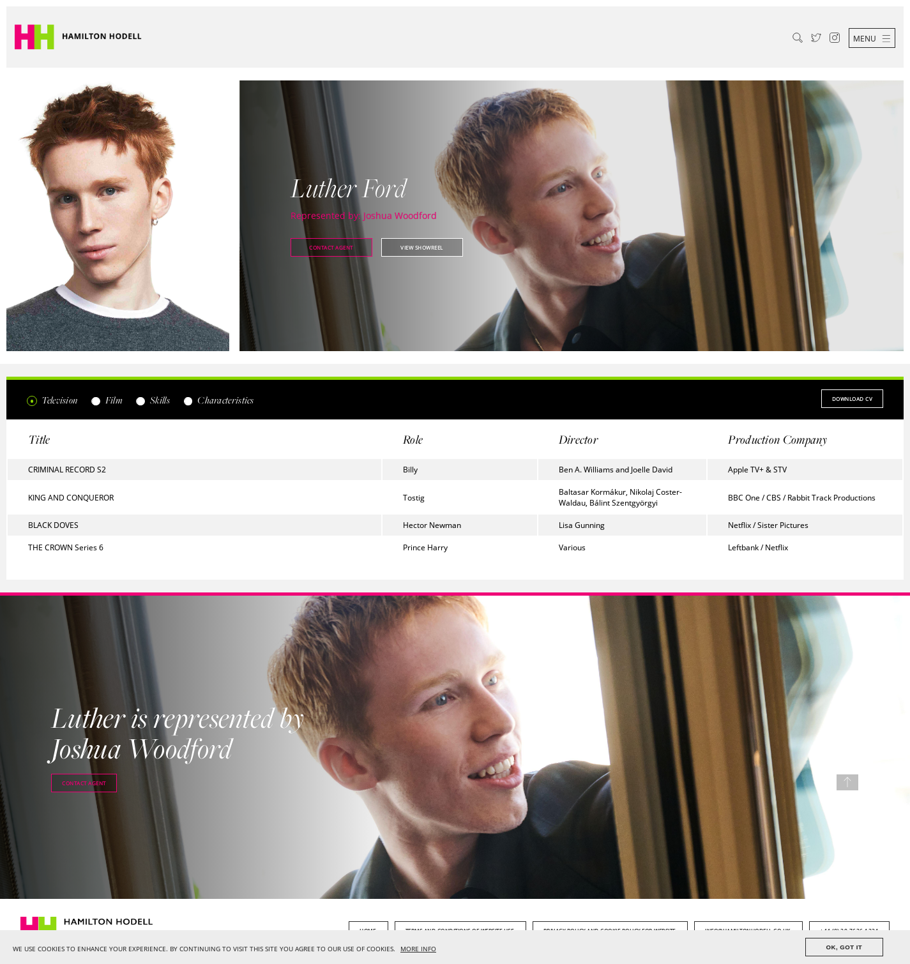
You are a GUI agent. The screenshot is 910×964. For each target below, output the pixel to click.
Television (52, 400)
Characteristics (218, 400)
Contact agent (331, 247)
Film (106, 400)
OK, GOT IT (844, 947)
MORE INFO (418, 949)
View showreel (421, 247)
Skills (152, 400)
